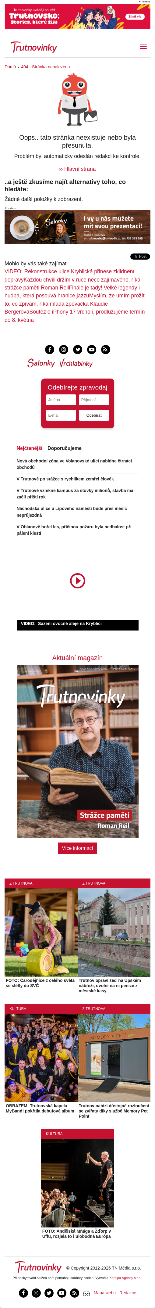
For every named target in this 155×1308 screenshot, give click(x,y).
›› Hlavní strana (77, 169)
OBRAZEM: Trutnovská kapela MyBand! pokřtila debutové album (40, 1108)
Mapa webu (105, 1292)
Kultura (17, 1009)
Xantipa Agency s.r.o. (125, 1278)
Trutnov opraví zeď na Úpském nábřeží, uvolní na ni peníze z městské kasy (110, 985)
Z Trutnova (21, 883)
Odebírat (94, 415)
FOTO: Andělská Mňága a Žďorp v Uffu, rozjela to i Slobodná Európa (76, 1234)
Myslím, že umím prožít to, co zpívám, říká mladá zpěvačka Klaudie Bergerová (75, 304)
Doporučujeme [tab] (65, 448)
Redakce (127, 1292)
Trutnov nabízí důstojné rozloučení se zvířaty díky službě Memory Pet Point (114, 1111)
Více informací (77, 848)
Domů (10, 66)
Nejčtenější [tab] (29, 448)
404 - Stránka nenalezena (45, 66)
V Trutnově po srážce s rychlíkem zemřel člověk (65, 478)
